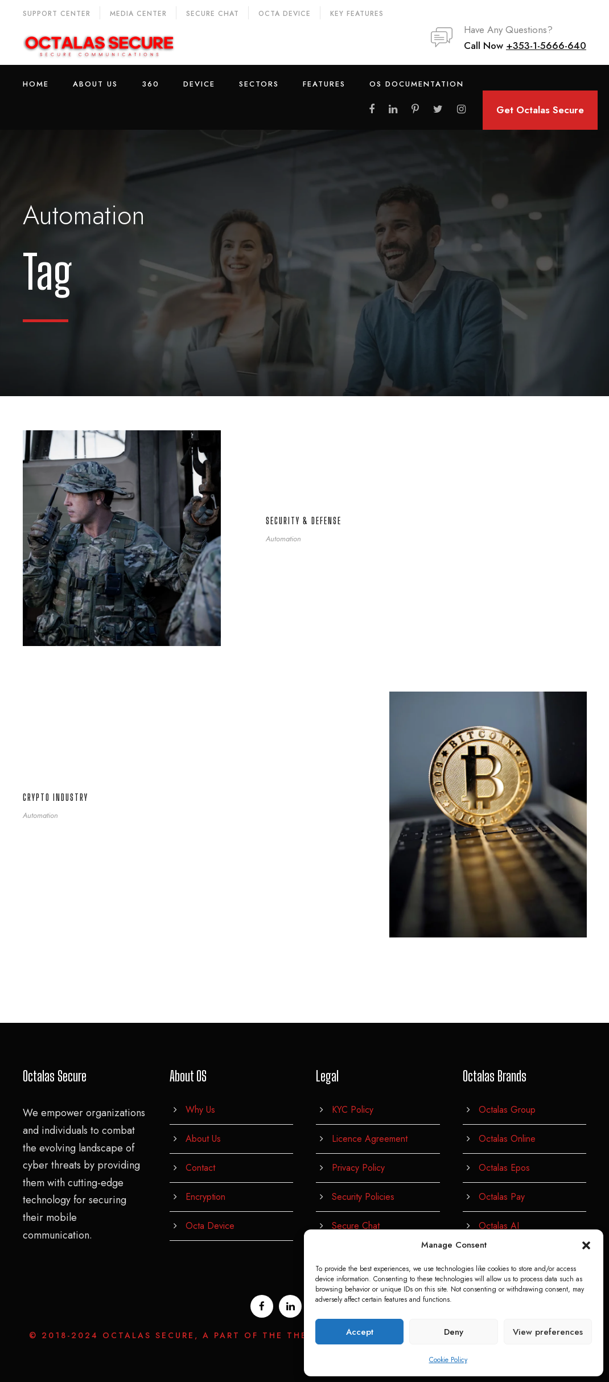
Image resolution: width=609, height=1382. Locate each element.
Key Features (357, 14)
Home (36, 84)
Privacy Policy (358, 1167)
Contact (200, 1167)
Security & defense (303, 520)
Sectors (259, 84)
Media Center (138, 14)
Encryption (205, 1196)
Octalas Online (507, 1138)
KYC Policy (352, 1109)
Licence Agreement (370, 1138)
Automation (283, 538)
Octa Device (284, 14)
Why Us (200, 1109)
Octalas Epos (504, 1167)
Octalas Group (507, 1109)
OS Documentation (416, 84)
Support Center (56, 14)
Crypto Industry (55, 797)
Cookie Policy (448, 1360)
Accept (359, 1332)
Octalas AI (499, 1225)
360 (150, 84)
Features (324, 84)
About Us (95, 84)
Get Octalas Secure (540, 110)
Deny (453, 1332)
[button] (586, 1245)
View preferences (548, 1332)
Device (199, 84)
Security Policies (363, 1196)
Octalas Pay (502, 1196)
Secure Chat (212, 14)
